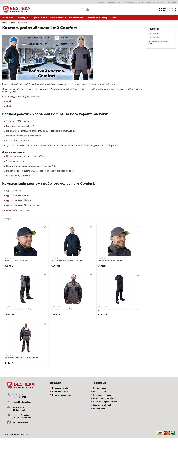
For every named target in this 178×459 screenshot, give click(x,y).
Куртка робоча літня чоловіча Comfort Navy (67, 260)
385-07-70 (167, 8)
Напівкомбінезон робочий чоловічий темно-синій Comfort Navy (119, 310)
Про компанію (99, 388)
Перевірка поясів (60, 388)
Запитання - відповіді (102, 405)
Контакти (101, 2)
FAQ (157, 2)
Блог (162, 2)
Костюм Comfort (154, 33)
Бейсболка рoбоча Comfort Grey (110, 260)
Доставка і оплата (101, 391)
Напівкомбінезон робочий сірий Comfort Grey (21, 357)
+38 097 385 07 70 (20, 394)
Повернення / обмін (129, 2)
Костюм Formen (154, 37)
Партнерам (150, 2)
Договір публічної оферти (104, 398)
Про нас (141, 2)
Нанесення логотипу (61, 391)
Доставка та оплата (113, 2)
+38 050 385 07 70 (20, 397)
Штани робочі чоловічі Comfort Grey (18, 309)
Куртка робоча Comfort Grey (61, 309)
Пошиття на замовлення (63, 395)
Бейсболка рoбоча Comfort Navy (16, 260)
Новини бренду (100, 409)
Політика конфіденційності (105, 402)
